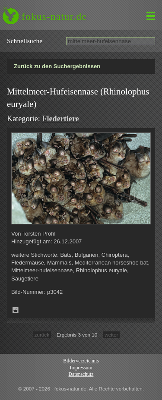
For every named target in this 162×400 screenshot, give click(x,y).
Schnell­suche (24, 40)
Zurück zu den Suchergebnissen (57, 66)
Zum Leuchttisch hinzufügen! (16, 310)
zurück (42, 334)
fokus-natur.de (54, 16)
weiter (111, 334)
